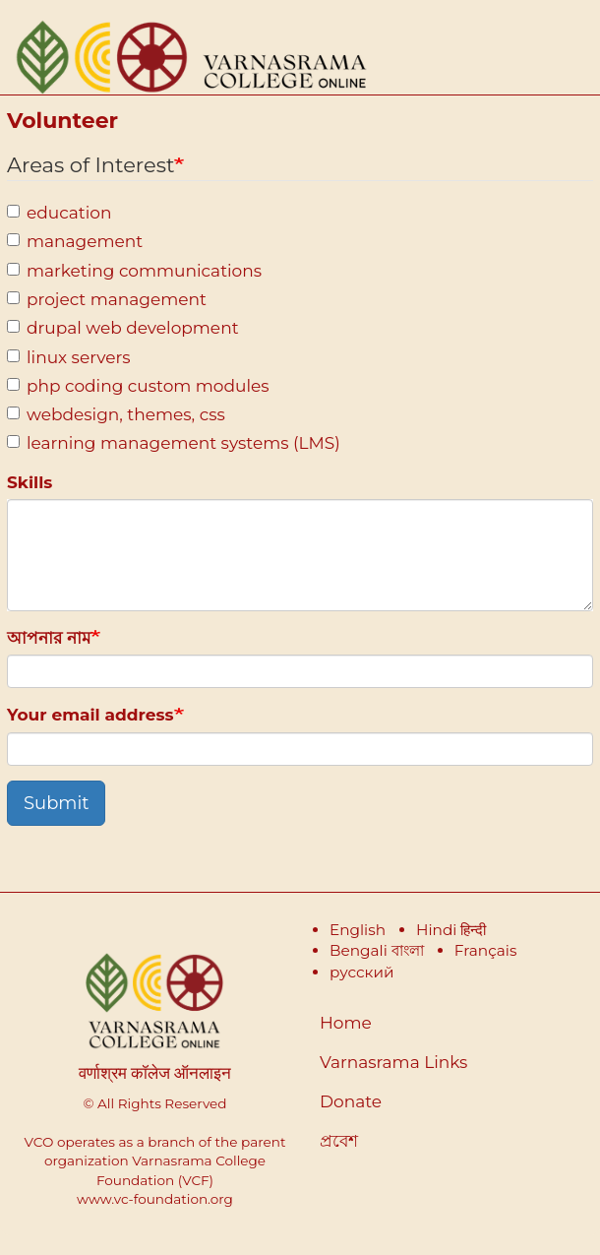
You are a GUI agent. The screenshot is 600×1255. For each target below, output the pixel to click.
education (59, 212)
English (358, 929)
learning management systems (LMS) (173, 443)
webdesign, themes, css (116, 414)
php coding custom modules (138, 386)
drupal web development (123, 328)
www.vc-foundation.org (155, 1199)
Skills (29, 482)
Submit (56, 803)
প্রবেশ (339, 1141)
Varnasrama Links (393, 1062)
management (75, 241)
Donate (351, 1101)
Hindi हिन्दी (451, 929)
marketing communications (134, 271)
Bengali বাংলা (377, 950)
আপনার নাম (48, 638)
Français (485, 950)
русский (362, 972)
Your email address (90, 714)
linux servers (69, 357)
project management (107, 299)
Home (346, 1023)
